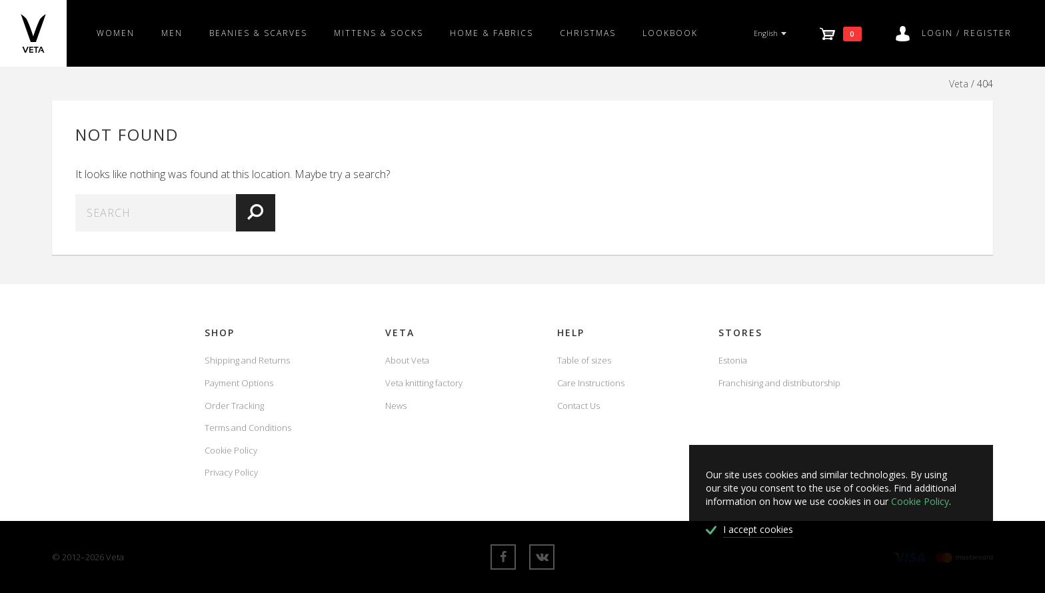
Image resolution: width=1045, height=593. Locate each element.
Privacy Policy (231, 472)
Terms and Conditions (248, 428)
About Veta (407, 360)
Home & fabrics (491, 33)
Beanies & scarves (258, 33)
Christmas (588, 33)
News (396, 406)
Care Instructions (590, 383)
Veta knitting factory (424, 383)
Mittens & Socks (378, 33)
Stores (740, 332)
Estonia (732, 360)
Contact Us (578, 406)
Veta (958, 83)
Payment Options (239, 383)
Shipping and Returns (247, 360)
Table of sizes (584, 360)
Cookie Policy (231, 450)
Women (116, 33)
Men (172, 33)
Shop (220, 332)
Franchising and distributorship (779, 383)
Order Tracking (234, 406)
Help (570, 332)
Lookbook (670, 33)
